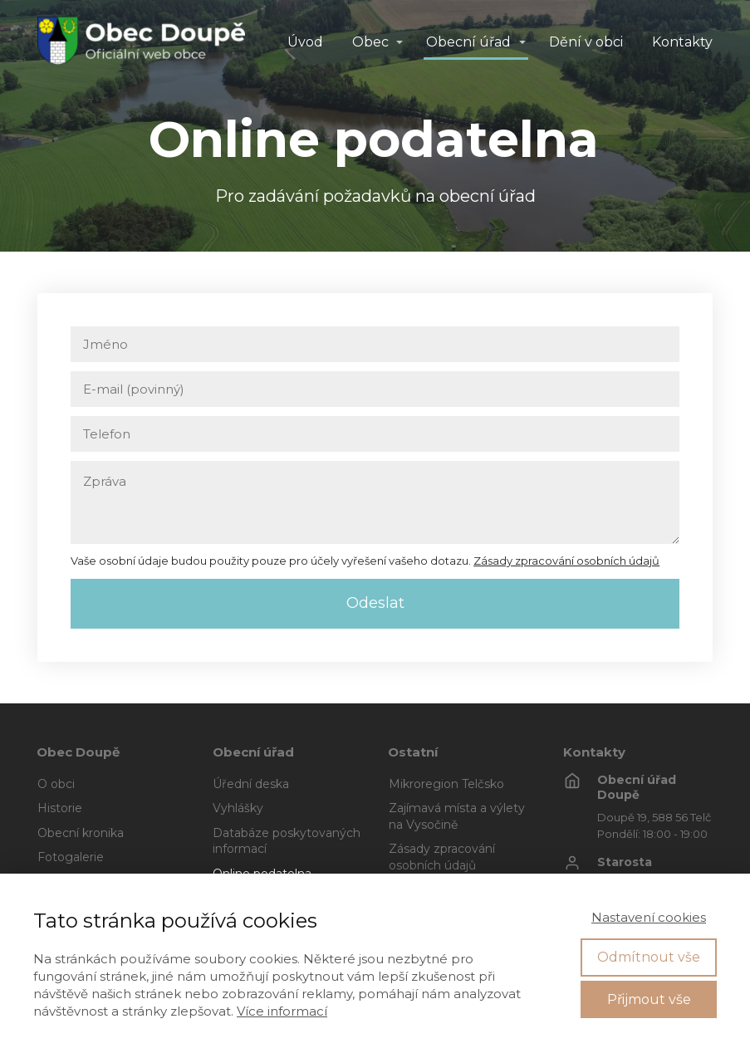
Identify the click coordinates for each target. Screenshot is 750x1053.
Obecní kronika (80, 832)
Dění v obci (586, 42)
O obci (56, 783)
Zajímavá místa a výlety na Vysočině (457, 816)
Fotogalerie (70, 857)
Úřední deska (251, 783)
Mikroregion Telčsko (446, 783)
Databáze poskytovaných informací (286, 841)
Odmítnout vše (648, 957)
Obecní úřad (468, 42)
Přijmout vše (649, 999)
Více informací (282, 1011)
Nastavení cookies (648, 917)
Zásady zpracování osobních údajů (566, 560)
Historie (59, 808)
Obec (370, 42)
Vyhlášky (238, 808)
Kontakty (682, 42)
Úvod (305, 42)
